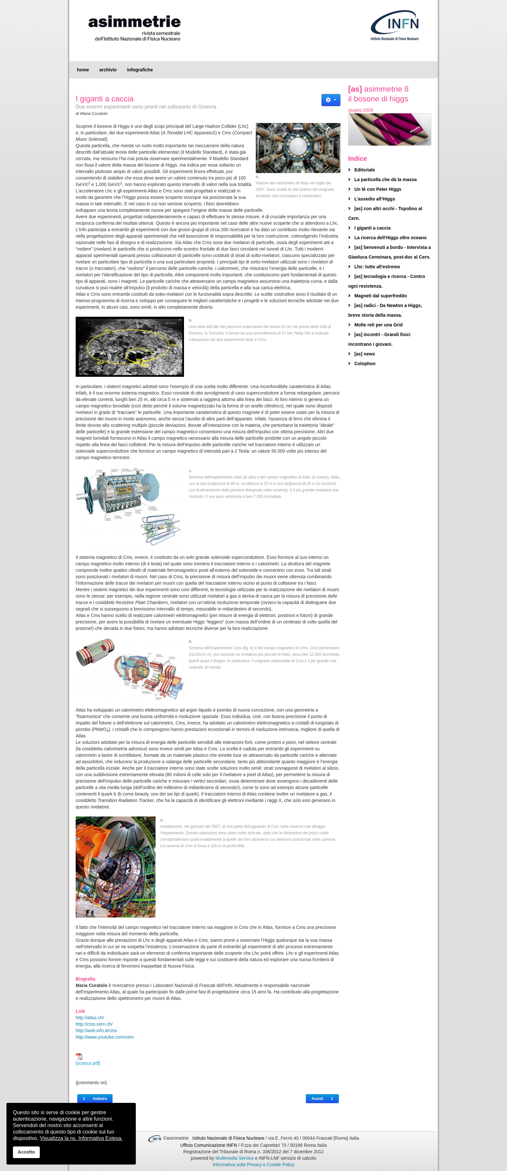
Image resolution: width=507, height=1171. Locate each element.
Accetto (26, 1152)
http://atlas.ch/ (90, 1017)
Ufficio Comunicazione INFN (208, 1145)
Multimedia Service (235, 1158)
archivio (108, 69)
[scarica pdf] (88, 1059)
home (83, 69)
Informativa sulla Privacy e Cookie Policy (253, 1164)
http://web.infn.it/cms (96, 1030)
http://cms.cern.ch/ (94, 1024)
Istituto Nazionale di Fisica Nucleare (228, 1138)
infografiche (140, 69)
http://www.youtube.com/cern (105, 1037)
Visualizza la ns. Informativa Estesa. (81, 1138)
